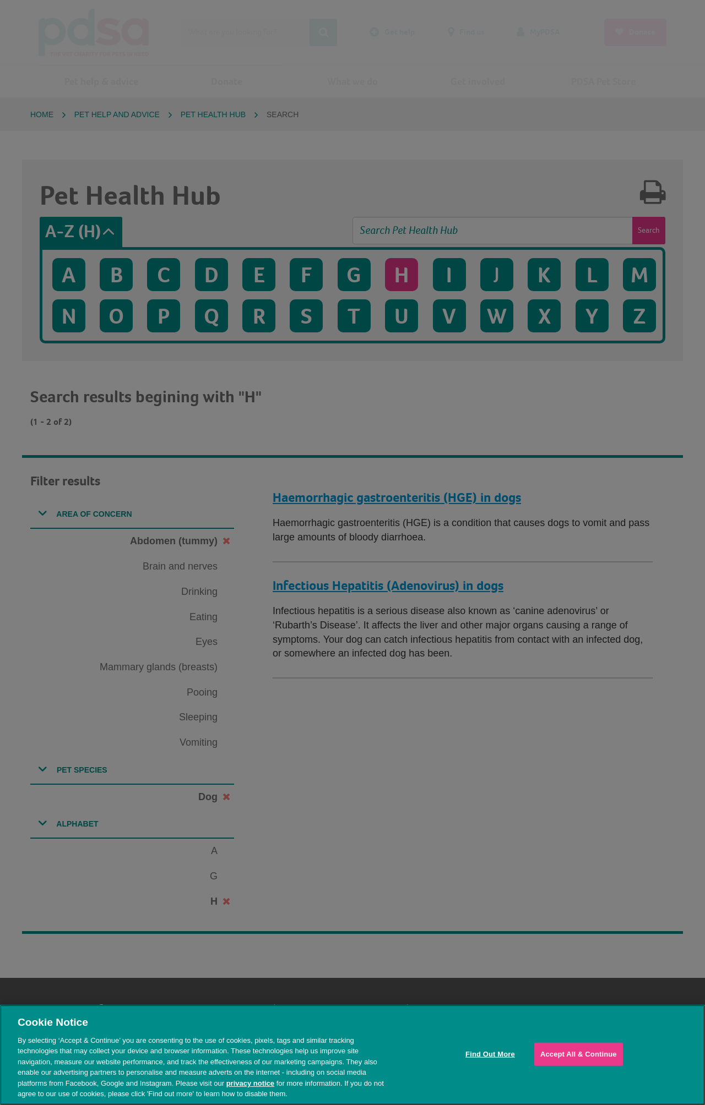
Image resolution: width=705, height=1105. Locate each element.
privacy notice (250, 1083)
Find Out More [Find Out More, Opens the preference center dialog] (490, 1054)
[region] (352, 1055)
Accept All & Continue (578, 1054)
